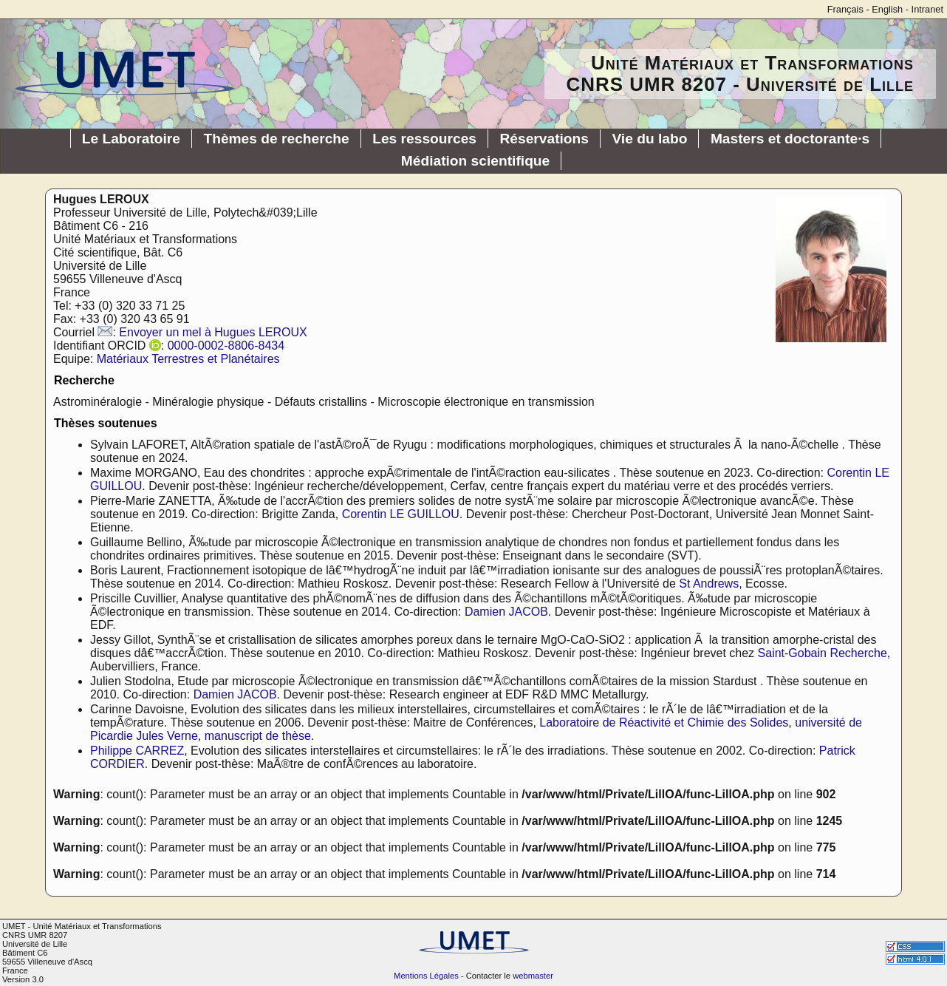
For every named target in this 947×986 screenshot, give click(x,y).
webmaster (533, 975)
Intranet (927, 9)
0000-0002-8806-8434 (226, 345)
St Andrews (709, 583)
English (887, 9)
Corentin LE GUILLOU (400, 514)
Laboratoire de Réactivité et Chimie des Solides (663, 722)
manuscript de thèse (258, 736)
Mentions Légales (426, 975)
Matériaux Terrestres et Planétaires (188, 359)
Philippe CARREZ (137, 750)
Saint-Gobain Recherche (822, 653)
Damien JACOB (506, 611)
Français (845, 9)
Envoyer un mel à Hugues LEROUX (213, 332)
